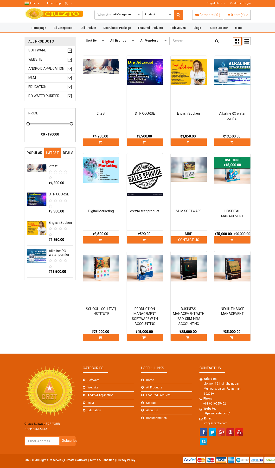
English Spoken (60, 223)
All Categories (62, 28)
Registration (216, 3)
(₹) (59, 3)
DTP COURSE (59, 194)
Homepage (39, 28)
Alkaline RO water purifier (59, 252)
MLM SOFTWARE (189, 211)
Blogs (197, 28)
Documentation (156, 418)
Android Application (46, 68)
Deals (68, 153)
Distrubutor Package (117, 28)
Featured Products (150, 28)
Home (150, 380)
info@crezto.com (215, 423)
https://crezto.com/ (217, 413)
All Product (88, 28)
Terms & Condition (102, 460)
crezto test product (144, 211)
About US (152, 410)
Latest (52, 153)
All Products (41, 41)
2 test (53, 166)
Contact (151, 403)
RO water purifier (43, 96)
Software (37, 50)
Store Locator (219, 28)
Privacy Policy (125, 460)
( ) (207, 15)
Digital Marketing (101, 211)
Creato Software (77, 460)
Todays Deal (178, 28)
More (238, 28)
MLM (32, 78)
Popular (34, 153)
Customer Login (240, 3)
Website (35, 59)
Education (37, 87)
